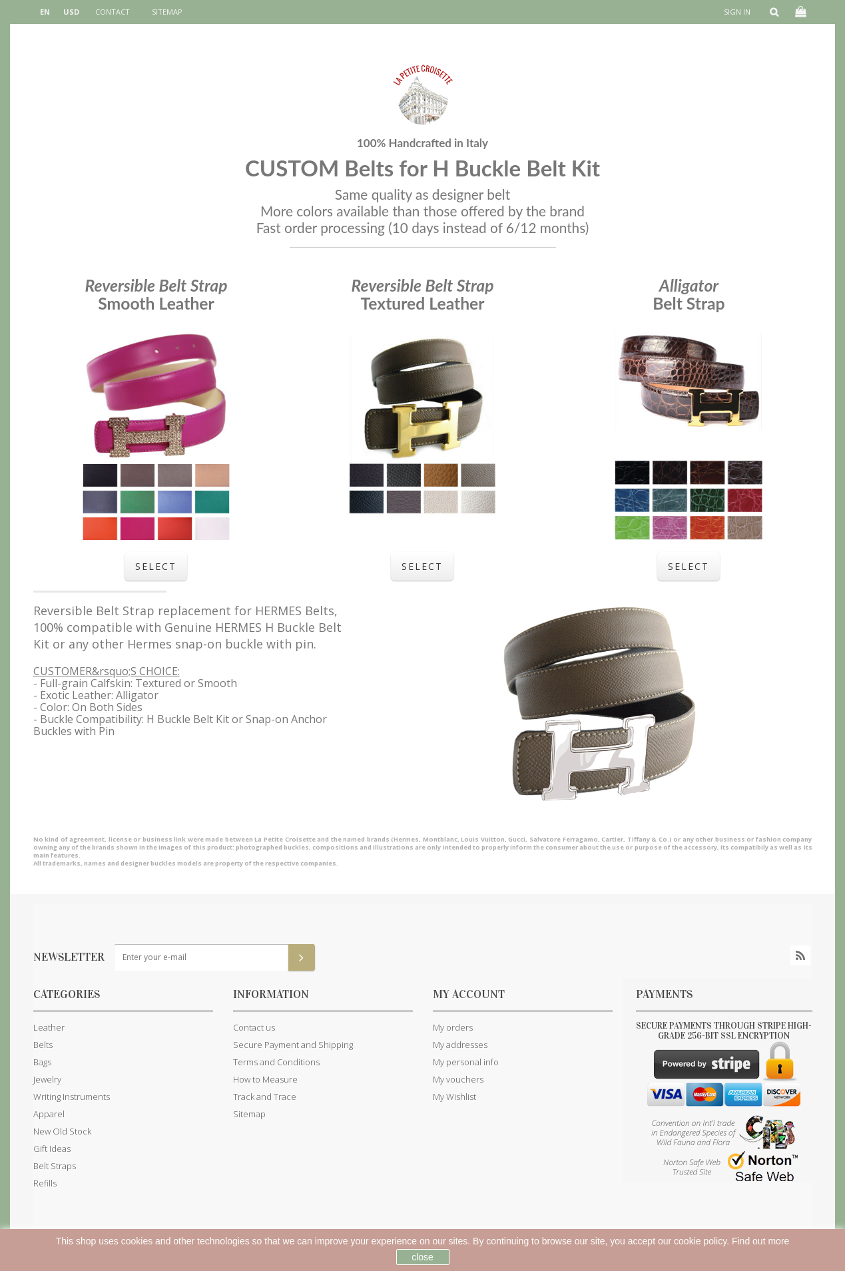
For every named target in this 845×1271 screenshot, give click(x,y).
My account (469, 994)
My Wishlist (454, 1097)
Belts (43, 1045)
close (422, 1257)
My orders (453, 1027)
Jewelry (47, 1079)
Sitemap (249, 1114)
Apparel (49, 1114)
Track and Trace (264, 1097)
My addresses (460, 1045)
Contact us (254, 1027)
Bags (42, 1062)
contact (112, 12)
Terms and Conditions (276, 1062)
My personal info (466, 1062)
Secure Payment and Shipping (293, 1045)
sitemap (167, 12)
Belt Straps (54, 1166)
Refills (45, 1183)
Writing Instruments (71, 1097)
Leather (49, 1027)
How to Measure (265, 1079)
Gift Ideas (52, 1148)
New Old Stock (62, 1131)
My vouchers (458, 1079)
